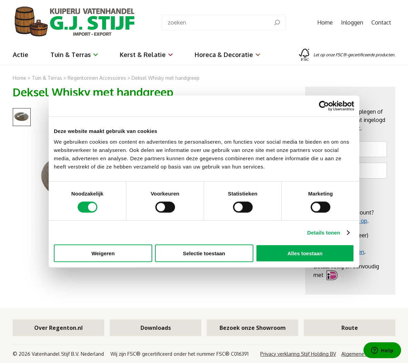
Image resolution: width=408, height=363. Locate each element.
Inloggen (352, 22)
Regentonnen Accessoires (97, 78)
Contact (381, 22)
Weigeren (103, 253)
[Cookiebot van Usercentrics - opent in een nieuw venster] (324, 106)
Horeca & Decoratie (227, 54)
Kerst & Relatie (146, 54)
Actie (20, 54)
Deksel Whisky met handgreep (166, 78)
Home (325, 22)
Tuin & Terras (74, 54)
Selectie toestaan (204, 253)
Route (349, 328)
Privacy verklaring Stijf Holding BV (298, 354)
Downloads (155, 328)
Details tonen (323, 232)
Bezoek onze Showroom (253, 328)
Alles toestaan (305, 253)
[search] (277, 22)
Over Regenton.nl (58, 328)
